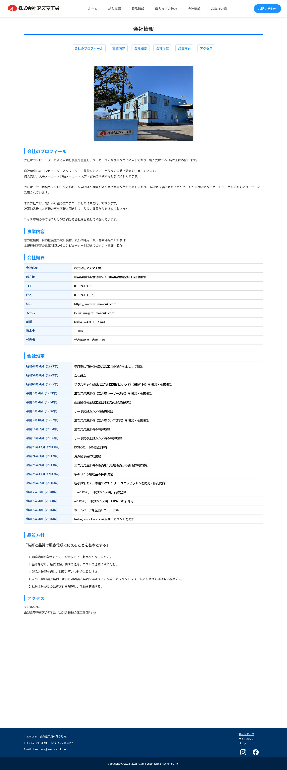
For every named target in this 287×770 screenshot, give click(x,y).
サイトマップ (246, 734)
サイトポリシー (248, 739)
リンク (242, 743)
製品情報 (138, 8)
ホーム (93, 8)
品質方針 (184, 48)
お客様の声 (219, 8)
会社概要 (140, 48)
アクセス (206, 48)
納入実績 (114, 8)
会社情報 (194, 8)
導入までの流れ (166, 8)
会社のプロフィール (89, 48)
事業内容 (118, 48)
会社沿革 (162, 48)
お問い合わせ (267, 8)
